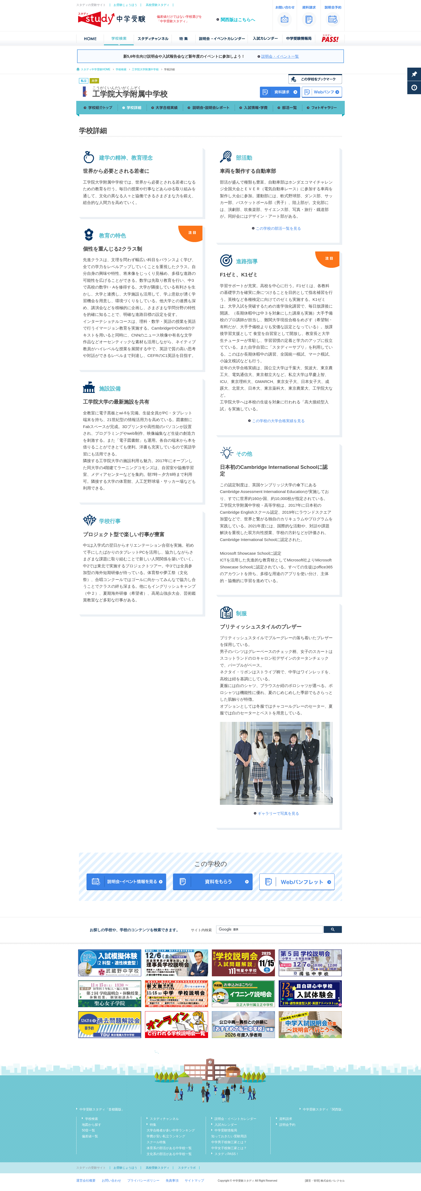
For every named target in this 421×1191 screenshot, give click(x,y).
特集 (153, 1125)
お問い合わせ (111, 1180)
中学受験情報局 (226, 1130)
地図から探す (91, 1125)
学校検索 (121, 69)
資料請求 (285, 1119)
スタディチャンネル (164, 1119)
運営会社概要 (86, 1180)
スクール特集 (156, 1142)
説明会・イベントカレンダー (235, 1119)
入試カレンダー (226, 1125)
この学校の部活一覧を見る (278, 228)
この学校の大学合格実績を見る (278, 421)
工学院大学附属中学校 (145, 69)
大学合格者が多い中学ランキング (171, 1130)
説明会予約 (287, 1125)
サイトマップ (194, 1180)
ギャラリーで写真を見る (278, 813)
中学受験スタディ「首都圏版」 (102, 1109)
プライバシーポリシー (143, 1180)
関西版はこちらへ (238, 19)
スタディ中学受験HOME (95, 69)
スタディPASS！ (227, 1154)
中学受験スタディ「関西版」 (324, 1109)
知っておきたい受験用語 (229, 1136)
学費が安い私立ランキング (166, 1136)
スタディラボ (187, 1167)
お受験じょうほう (125, 4)
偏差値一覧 (90, 1136)
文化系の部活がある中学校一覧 (169, 1154)
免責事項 (172, 1180)
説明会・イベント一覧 (280, 56)
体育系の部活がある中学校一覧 (169, 1148)
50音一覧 (88, 1130)
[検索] (269, 929)
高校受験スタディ (157, 4)
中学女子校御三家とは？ (229, 1148)
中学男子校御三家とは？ (229, 1142)
